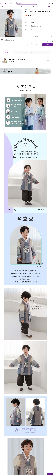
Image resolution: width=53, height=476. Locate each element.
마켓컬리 (6, 3)
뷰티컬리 (11, 3)
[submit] (35, 3)
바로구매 (47, 44)
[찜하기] (20, 40)
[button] (25, 60)
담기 (36, 44)
